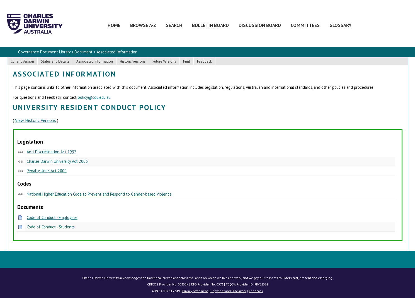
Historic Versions (132, 61)
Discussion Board (260, 25)
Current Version (22, 61)
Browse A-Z (143, 25)
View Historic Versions (35, 120)
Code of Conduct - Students (51, 227)
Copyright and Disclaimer (228, 291)
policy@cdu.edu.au (94, 97)
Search (174, 25)
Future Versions (164, 61)
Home (114, 25)
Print (186, 61)
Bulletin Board (210, 25)
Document (84, 52)
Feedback (204, 61)
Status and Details (55, 61)
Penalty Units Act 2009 (47, 170)
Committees (305, 25)
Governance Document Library (44, 52)
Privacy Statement (195, 291)
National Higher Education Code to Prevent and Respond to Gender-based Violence (99, 194)
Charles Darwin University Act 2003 (57, 161)
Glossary (340, 25)
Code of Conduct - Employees (52, 217)
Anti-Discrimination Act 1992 (51, 151)
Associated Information (94, 61)
